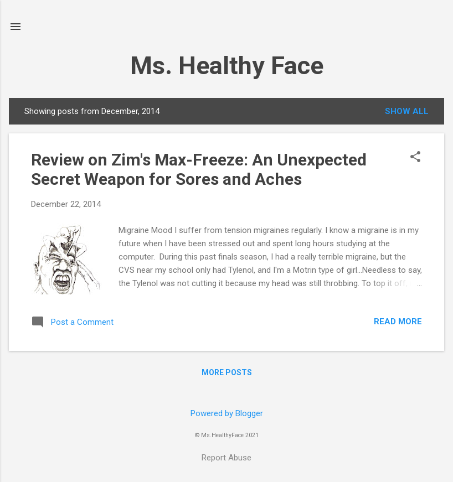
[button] (415, 157)
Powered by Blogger (227, 413)
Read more (398, 321)
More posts (227, 372)
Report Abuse (226, 458)
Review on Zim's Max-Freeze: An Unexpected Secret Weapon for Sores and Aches (199, 169)
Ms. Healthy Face (226, 65)
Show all (407, 111)
